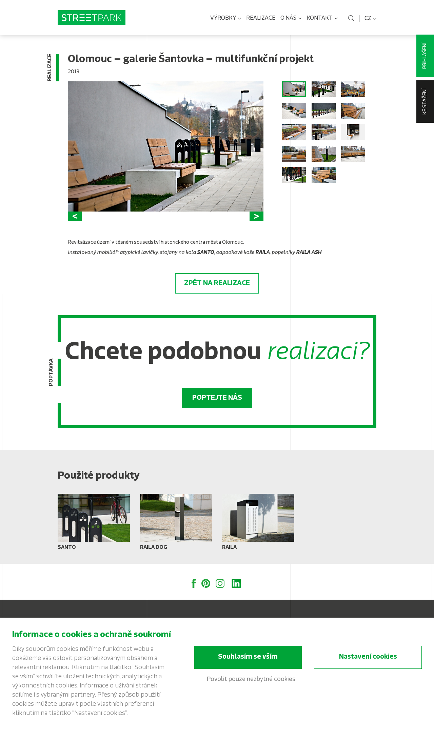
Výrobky (225, 18)
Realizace (260, 18)
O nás (290, 18)
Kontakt (322, 18)
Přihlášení (425, 56)
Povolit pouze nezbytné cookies (251, 679)
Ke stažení (425, 101)
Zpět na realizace (217, 283)
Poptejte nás (217, 398)
